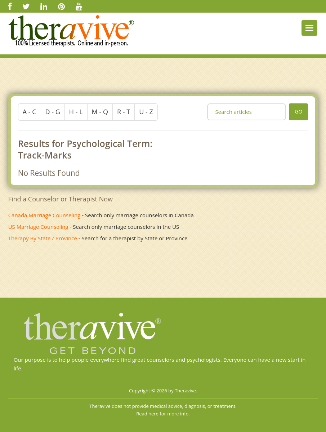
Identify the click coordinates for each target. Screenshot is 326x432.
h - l (76, 111)
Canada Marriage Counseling (44, 215)
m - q (100, 111)
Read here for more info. (163, 413)
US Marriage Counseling (38, 226)
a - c (29, 111)
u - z (146, 111)
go (298, 111)
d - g (52, 111)
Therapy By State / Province (42, 238)
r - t (123, 111)
